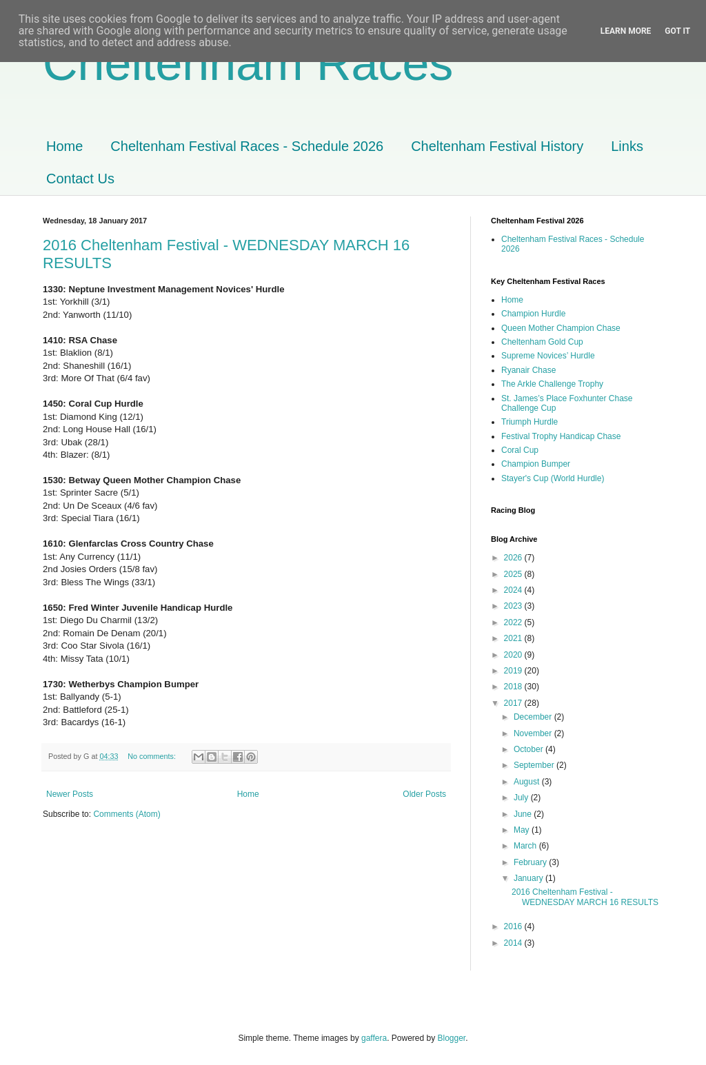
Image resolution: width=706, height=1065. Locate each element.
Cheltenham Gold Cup (542, 342)
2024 (514, 590)
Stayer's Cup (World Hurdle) (552, 478)
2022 (514, 622)
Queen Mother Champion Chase (561, 328)
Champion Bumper (535, 464)
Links (627, 146)
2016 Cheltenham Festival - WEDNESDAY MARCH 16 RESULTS (585, 896)
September (535, 765)
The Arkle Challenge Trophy (552, 384)
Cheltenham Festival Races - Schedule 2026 (246, 146)
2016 (514, 926)
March (526, 846)
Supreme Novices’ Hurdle (548, 356)
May (523, 830)
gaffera (374, 1038)
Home (64, 146)
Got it (677, 31)
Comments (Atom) (126, 814)
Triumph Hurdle (529, 422)
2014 (514, 943)
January (529, 878)
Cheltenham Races (248, 63)
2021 (514, 638)
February (531, 862)
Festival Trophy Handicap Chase (561, 436)
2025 (514, 574)
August (528, 782)
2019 (514, 671)
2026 (514, 557)
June (524, 814)
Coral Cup (519, 450)
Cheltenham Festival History (497, 146)
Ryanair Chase (528, 370)
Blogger (452, 1038)
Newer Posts (69, 794)
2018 (514, 686)
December (534, 717)
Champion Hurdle (533, 313)
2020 (514, 655)
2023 (514, 606)
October (529, 749)
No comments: (153, 756)
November (534, 733)
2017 (514, 703)
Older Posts (424, 794)
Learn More (626, 31)
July (522, 797)
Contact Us (80, 178)
